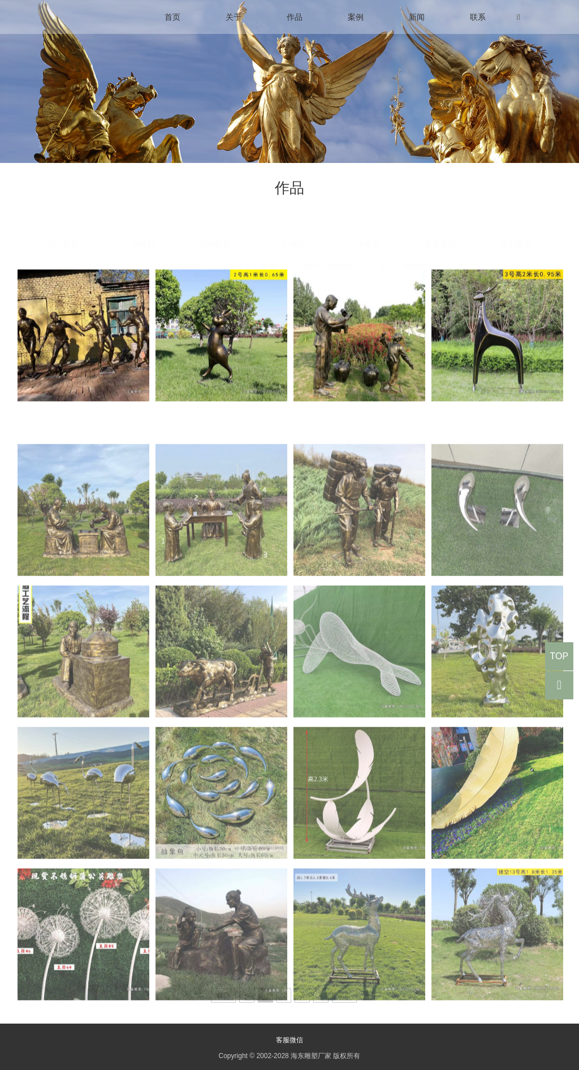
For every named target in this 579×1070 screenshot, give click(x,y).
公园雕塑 (289, 222)
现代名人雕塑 (176, 245)
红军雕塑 (516, 222)
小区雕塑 (365, 222)
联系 (478, 17)
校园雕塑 (214, 222)
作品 (295, 17)
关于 (233, 17)
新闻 (417, 17)
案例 (356, 17)
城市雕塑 (63, 222)
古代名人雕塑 (251, 245)
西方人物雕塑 (402, 245)
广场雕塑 (138, 222)
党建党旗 (440, 222)
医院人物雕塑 (327, 245)
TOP (559, 656)
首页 (172, 17)
